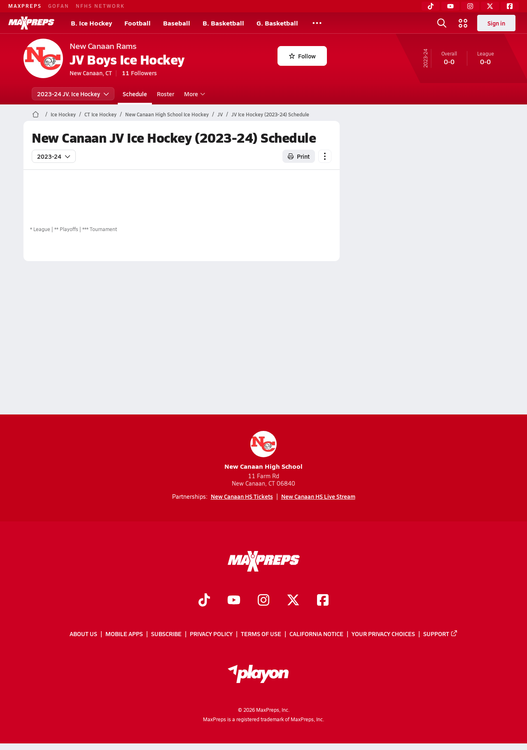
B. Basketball (223, 23)
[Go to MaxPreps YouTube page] (233, 600)
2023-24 (53, 156)
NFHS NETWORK (100, 5)
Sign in (496, 23)
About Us (83, 634)
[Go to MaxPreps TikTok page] (204, 600)
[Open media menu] (463, 23)
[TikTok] (431, 6)
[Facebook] (510, 6)
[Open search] (441, 23)
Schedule (135, 94)
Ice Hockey (63, 114)
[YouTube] (450, 6)
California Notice (316, 634)
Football (137, 23)
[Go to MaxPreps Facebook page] (322, 600)
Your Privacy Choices (383, 633)
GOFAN (58, 5)
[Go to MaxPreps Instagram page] (263, 600)
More (193, 94)
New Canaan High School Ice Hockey (167, 114)
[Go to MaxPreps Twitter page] (293, 600)
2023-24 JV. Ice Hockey (73, 94)
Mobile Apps (124, 634)
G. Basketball (277, 23)
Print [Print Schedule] (299, 156)
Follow (302, 56)
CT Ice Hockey (100, 114)
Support (440, 634)
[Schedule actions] (324, 156)
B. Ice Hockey (91, 23)
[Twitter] (490, 6)
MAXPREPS (25, 5)
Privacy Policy (211, 634)
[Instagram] (470, 6)
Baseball (176, 23)
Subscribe (166, 634)
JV (220, 114)
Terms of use (261, 634)
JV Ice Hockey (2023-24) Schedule (270, 114)
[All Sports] (317, 23)
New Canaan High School (263, 451)
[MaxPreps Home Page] (35, 114)
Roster (165, 94)
